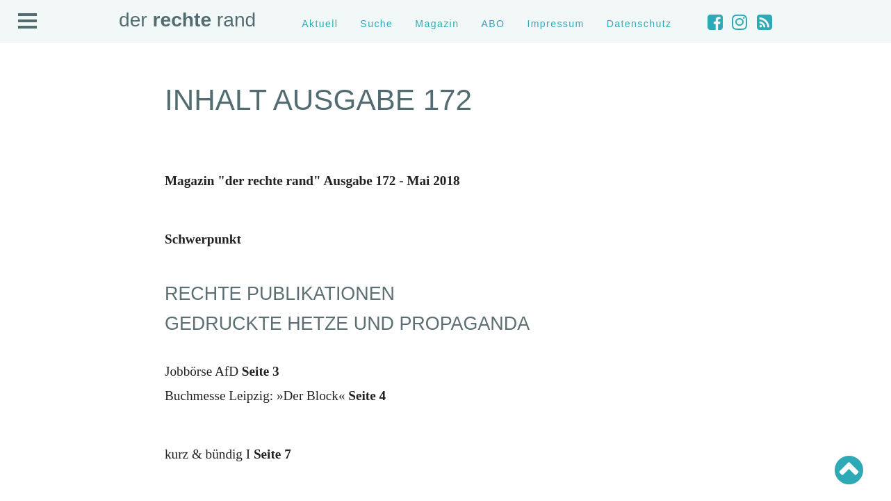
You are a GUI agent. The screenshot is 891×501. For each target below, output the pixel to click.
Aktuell (320, 23)
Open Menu (28, 21)
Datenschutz (639, 23)
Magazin (437, 23)
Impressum (555, 23)
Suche (376, 23)
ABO (493, 23)
